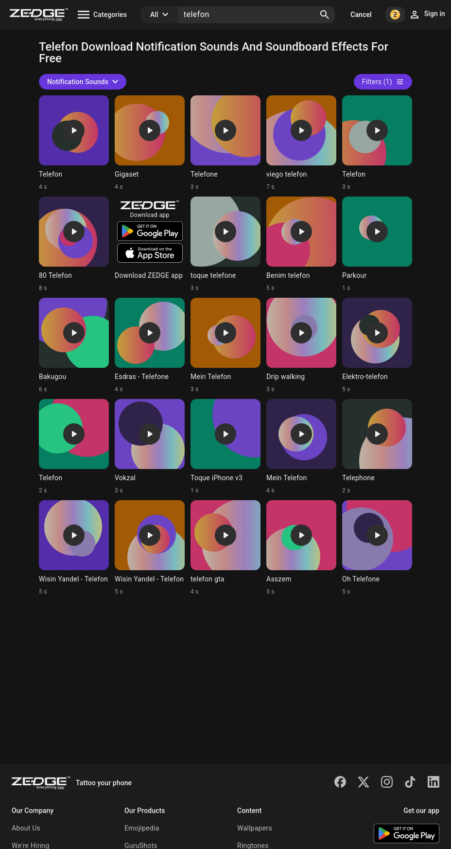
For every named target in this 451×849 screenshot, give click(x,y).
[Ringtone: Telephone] (377, 446)
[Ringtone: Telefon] (74, 143)
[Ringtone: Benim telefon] (301, 244)
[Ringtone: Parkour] (377, 244)
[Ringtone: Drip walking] (301, 345)
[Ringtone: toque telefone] (225, 244)
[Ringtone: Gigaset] (150, 143)
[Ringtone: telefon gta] (225, 548)
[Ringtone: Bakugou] (74, 345)
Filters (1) (383, 82)
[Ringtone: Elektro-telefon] (377, 345)
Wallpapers (254, 828)
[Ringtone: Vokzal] (150, 446)
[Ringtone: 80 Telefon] (74, 244)
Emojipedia (141, 828)
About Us (26, 828)
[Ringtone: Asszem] (301, 548)
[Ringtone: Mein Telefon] (225, 345)
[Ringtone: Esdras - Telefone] (150, 345)
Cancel (360, 14)
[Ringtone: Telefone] (225, 143)
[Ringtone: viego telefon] (301, 143)
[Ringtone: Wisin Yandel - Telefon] (74, 548)
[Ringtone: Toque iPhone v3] (225, 446)
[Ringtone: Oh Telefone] (377, 548)
